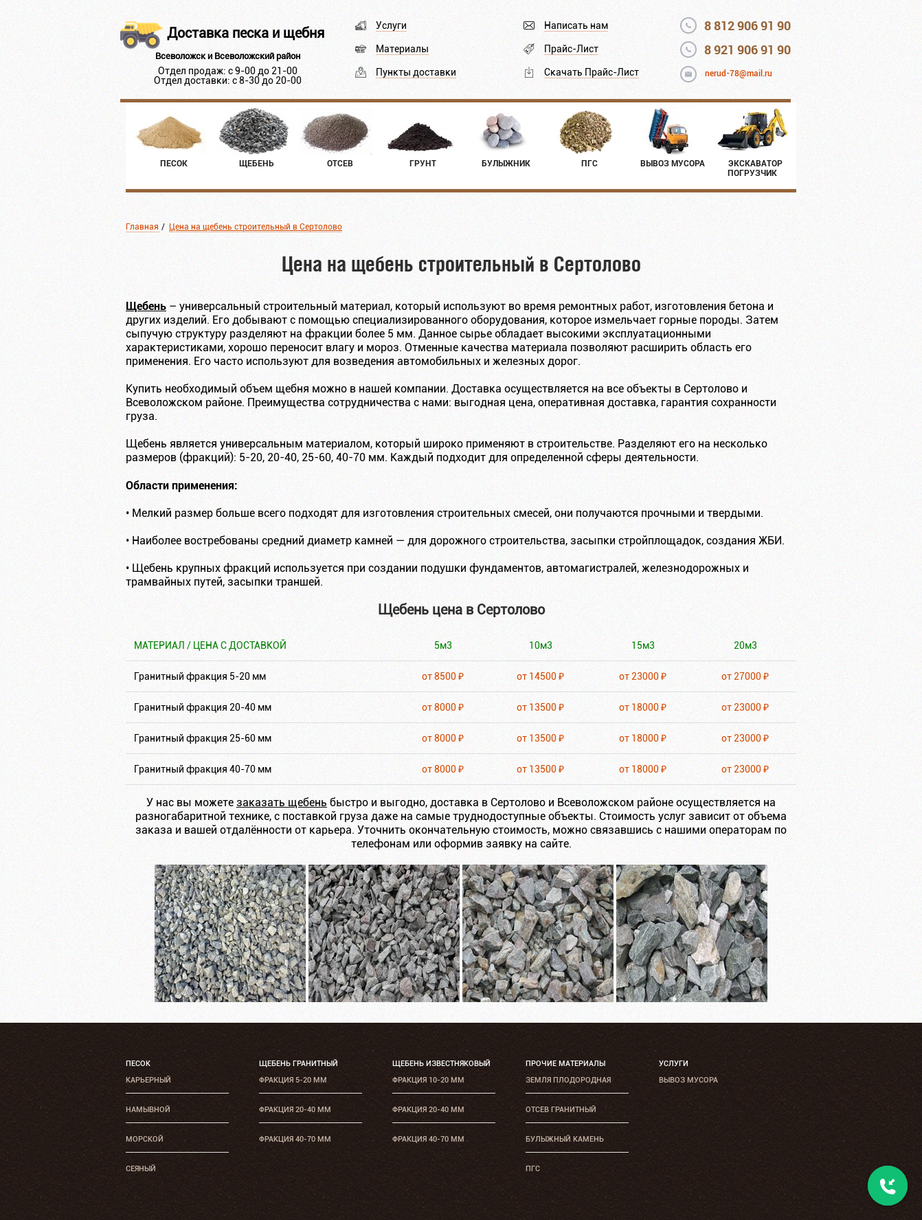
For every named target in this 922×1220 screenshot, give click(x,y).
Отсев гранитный (561, 1109)
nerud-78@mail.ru (738, 73)
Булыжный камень (565, 1139)
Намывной (148, 1109)
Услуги (391, 25)
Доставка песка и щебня (245, 33)
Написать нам (576, 25)
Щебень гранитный (298, 1063)
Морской (145, 1139)
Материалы (402, 48)
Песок (138, 1063)
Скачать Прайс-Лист (591, 72)
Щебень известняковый (441, 1063)
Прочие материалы (565, 1063)
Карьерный (148, 1080)
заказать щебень (281, 802)
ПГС (533, 1168)
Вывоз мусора (688, 1080)
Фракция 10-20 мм (428, 1080)
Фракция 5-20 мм (293, 1080)
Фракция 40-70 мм (295, 1139)
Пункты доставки (416, 72)
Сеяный (141, 1168)
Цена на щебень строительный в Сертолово (255, 227)
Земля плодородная (568, 1080)
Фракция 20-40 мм (295, 1109)
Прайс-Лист (571, 48)
